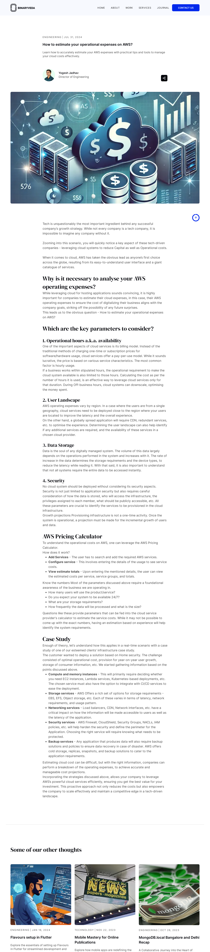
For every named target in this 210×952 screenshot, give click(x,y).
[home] (22, 8)
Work (129, 7)
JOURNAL (163, 7)
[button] (164, 78)
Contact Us (186, 7)
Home (101, 7)
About (115, 7)
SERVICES (145, 7)
